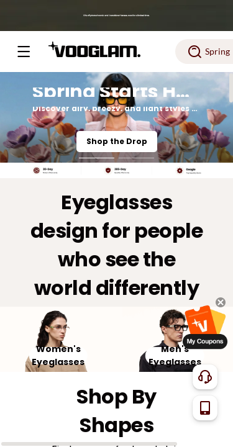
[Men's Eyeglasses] (175, 339)
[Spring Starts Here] (116, 117)
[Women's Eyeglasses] (58, 339)
